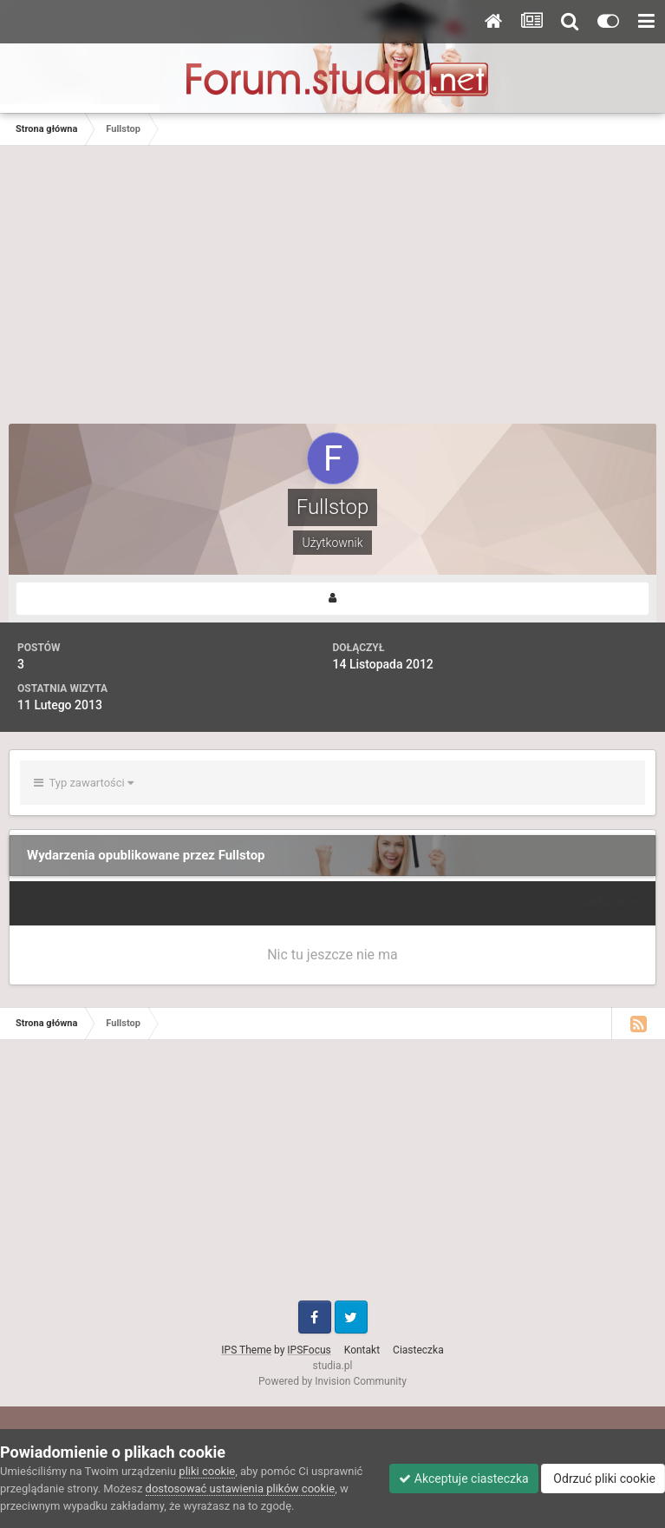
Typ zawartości (84, 782)
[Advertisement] (333, 293)
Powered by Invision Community (332, 1381)
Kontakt (362, 1350)
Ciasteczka (418, 1350)
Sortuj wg (608, 902)
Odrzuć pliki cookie (603, 1478)
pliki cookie (207, 1471)
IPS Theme (246, 1350)
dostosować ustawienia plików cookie (241, 1488)
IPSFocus (308, 1350)
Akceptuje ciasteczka (463, 1478)
